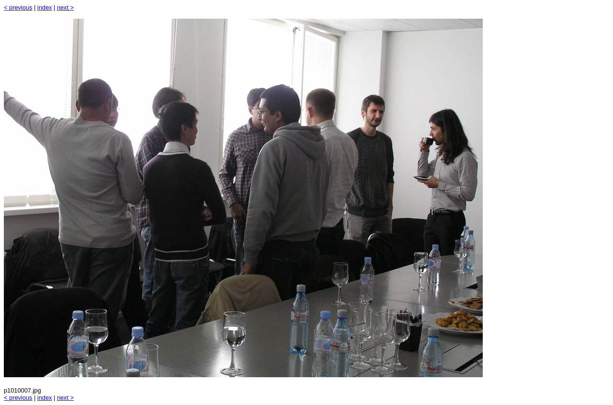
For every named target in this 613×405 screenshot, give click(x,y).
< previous (18, 7)
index (44, 7)
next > (65, 7)
